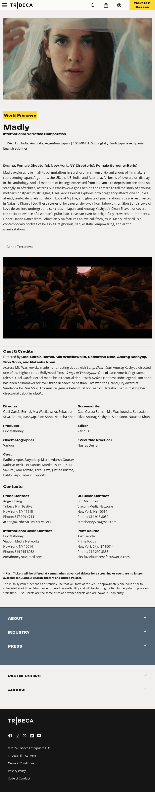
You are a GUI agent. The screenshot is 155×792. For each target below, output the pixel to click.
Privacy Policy (17, 771)
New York (59, 165)
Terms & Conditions (21, 763)
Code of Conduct (19, 778)
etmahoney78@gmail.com (97, 522)
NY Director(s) (82, 165)
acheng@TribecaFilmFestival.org (27, 522)
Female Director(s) (33, 165)
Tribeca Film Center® (22, 755)
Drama (9, 165)
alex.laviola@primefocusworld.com (104, 557)
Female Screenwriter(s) (116, 165)
